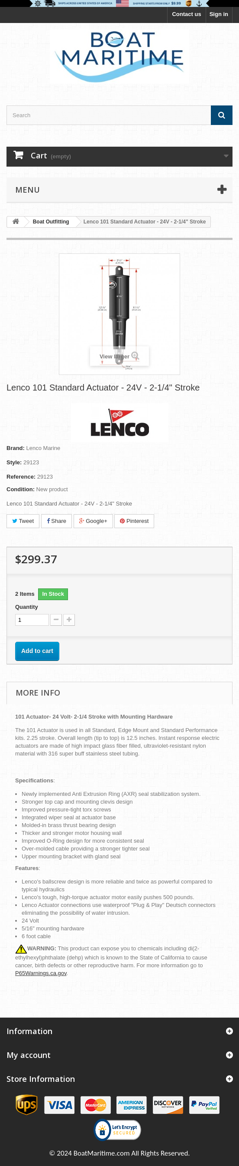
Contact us (186, 14)
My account (28, 1055)
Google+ (93, 521)
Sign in (219, 14)
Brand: (15, 448)
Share (56, 521)
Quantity (26, 607)
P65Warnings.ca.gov (41, 973)
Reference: (21, 476)
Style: (14, 462)
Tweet (23, 521)
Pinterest (134, 521)
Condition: (20, 489)
